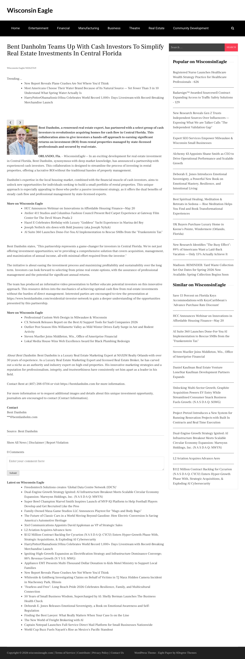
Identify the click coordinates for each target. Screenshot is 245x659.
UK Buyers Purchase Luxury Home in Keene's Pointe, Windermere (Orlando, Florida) (199, 229)
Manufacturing (88, 28)
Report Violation (57, 443)
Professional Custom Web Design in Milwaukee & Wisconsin (65, 318)
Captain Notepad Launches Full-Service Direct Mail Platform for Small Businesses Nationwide (88, 625)
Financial (63, 28)
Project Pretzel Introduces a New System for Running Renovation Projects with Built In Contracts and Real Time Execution (202, 418)
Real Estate (156, 28)
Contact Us (117, 653)
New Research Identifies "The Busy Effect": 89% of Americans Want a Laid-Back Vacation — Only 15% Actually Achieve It (202, 249)
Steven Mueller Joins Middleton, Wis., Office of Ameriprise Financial (70, 337)
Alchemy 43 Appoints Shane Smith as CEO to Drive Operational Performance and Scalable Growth (203, 158)
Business (114, 28)
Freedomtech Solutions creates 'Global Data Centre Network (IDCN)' (70, 487)
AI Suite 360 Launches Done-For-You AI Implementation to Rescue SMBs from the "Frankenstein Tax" (93, 232)
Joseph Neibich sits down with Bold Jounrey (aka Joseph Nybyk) (67, 227)
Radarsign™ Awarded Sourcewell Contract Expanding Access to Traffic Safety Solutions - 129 (203, 97)
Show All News (17, 443)
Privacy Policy (100, 653)
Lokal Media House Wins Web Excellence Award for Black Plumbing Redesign (77, 341)
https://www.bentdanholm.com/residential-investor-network (48, 299)
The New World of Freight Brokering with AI (53, 620)
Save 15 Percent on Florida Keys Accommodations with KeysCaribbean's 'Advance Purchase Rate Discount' (200, 300)
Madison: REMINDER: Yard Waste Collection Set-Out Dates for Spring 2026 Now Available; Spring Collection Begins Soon (203, 270)
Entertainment (38, 28)
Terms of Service (65, 653)
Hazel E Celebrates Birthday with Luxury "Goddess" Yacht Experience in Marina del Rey (83, 223)
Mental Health (21, 43)
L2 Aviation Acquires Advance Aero (47, 530)
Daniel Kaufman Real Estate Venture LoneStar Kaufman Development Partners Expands (201, 372)
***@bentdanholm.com (22, 417)
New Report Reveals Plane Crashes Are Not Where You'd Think (66, 84)
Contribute (83, 653)
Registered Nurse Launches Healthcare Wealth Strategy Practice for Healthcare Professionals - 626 (199, 77)
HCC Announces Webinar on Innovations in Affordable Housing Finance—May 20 (79, 209)
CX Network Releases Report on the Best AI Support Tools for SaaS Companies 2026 (81, 322)
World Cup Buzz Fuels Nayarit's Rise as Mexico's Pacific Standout (68, 630)
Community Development (191, 28)
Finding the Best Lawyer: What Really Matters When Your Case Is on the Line (76, 615)
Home (15, 28)
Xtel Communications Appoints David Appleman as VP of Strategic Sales (73, 525)
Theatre (134, 28)
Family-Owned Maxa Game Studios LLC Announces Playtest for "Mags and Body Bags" (83, 511)
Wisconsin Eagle (30, 10)
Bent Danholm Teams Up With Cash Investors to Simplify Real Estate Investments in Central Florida (85, 50)
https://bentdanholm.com (77, 384)
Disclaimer (36, 443)
